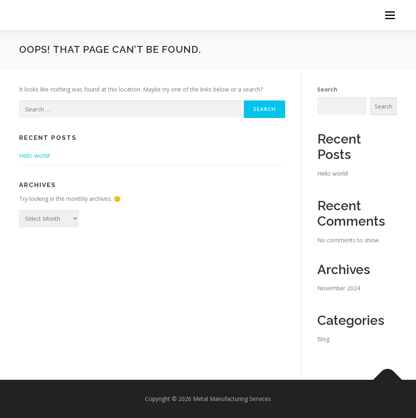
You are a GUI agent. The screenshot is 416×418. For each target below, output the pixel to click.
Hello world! (34, 155)
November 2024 (338, 288)
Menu (390, 15)
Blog (323, 339)
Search (327, 89)
